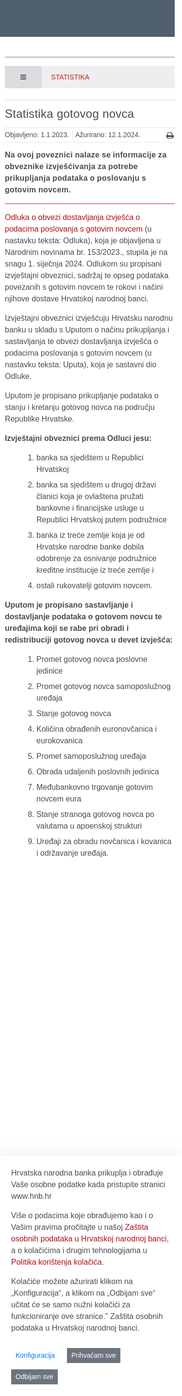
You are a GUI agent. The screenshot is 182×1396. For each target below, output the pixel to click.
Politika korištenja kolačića (56, 1262)
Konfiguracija (35, 1355)
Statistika (70, 77)
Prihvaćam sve (93, 1355)
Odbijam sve (34, 1376)
